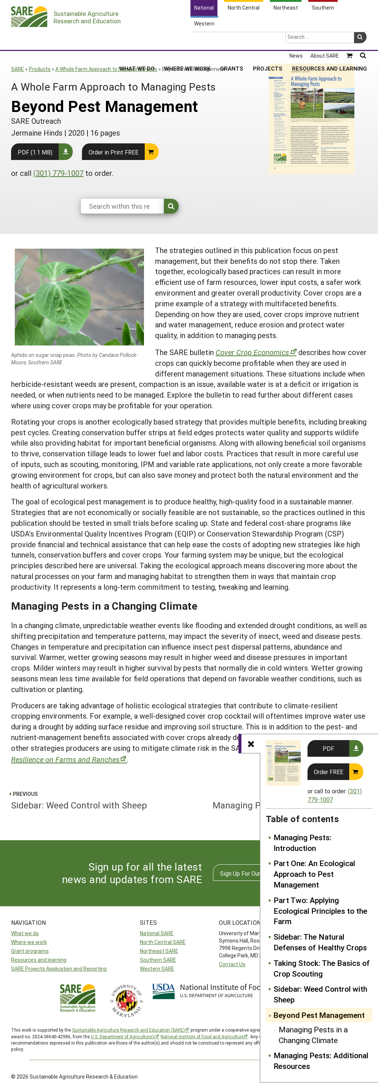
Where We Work (187, 40)
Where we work (29, 942)
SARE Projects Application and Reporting (59, 968)
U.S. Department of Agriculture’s (123, 1036)
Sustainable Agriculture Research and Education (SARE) (128, 1030)
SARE (17, 68)
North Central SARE (163, 942)
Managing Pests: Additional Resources (321, 1060)
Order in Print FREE (113, 152)
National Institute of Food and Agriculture (202, 1036)
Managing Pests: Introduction (302, 842)
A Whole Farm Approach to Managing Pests (106, 68)
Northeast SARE (159, 950)
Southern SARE (158, 959)
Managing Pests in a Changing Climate (313, 1034)
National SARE (156, 933)
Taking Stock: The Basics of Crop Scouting (322, 968)
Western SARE (157, 968)
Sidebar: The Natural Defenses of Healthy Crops (320, 942)
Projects (267, 40)
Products (40, 68)
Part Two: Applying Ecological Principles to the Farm (320, 911)
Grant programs (30, 950)
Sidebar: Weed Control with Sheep (320, 994)
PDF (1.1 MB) (35, 152)
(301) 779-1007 (58, 173)
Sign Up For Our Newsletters (257, 873)
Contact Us (232, 964)
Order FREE (328, 772)
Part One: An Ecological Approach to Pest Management (314, 874)
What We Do (137, 40)
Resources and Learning (329, 40)
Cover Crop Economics (252, 352)
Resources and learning (38, 959)
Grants (231, 40)
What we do (25, 933)
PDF (328, 748)
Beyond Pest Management (319, 1015)
